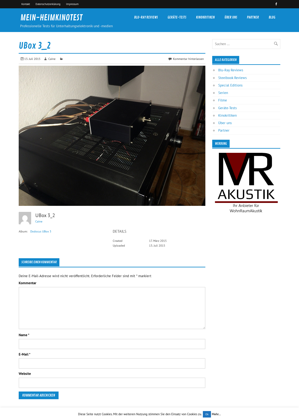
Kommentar (27, 283)
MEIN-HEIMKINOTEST (51, 18)
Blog (272, 17)
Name (24, 335)
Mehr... (216, 414)
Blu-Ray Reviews (146, 17)
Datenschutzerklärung (48, 4)
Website (25, 374)
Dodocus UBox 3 (40, 231)
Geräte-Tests (177, 17)
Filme (222, 100)
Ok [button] (206, 414)
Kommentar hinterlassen (188, 59)
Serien (223, 92)
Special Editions (230, 85)
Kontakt (25, 4)
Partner (253, 17)
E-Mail (24, 354)
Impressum (72, 4)
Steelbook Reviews (232, 77)
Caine (51, 59)
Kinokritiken (205, 17)
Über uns (230, 17)
